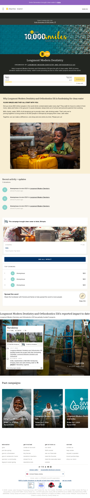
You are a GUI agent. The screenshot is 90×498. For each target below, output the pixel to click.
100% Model (49, 450)
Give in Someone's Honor (10, 456)
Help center (70, 450)
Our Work (48, 447)
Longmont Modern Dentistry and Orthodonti (24, 355)
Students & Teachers (29, 456)
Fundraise (26, 450)
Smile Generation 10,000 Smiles (45, 22)
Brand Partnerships (73, 456)
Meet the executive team (53, 459)
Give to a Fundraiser (8, 453)
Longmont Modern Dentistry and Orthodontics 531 (51, 65)
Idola (59, 2)
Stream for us (27, 459)
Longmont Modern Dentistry (40, 188)
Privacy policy (34, 470)
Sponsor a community (9, 459)
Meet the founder (50, 456)
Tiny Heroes (27, 453)
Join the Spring (6, 450)
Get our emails (67, 480)
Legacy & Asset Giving (9, 462)
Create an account (29, 447)
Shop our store (71, 459)
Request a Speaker (72, 453)
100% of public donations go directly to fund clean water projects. (39, 480)
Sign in (85, 9)
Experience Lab (28, 462)
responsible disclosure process (50, 470)
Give (3, 447)
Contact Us (70, 447)
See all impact (45, 259)
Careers (47, 462)
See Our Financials (50, 453)
